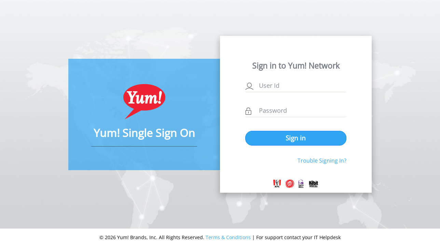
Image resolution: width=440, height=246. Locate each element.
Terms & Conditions (228, 237)
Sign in (296, 137)
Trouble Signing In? (322, 160)
